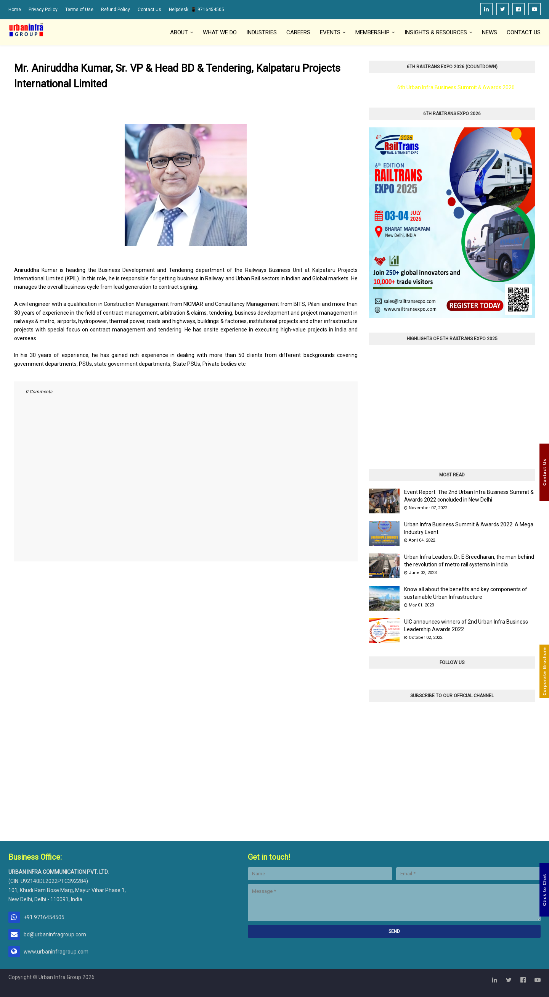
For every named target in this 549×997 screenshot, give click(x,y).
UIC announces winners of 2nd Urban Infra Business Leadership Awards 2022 (466, 625)
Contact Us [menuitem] (524, 32)
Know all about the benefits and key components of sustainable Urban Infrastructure (465, 593)
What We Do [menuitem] (220, 32)
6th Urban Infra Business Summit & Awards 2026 (456, 87)
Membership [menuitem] (372, 32)
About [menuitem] (179, 32)
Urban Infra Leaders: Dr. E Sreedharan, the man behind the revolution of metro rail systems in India (469, 561)
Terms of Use (79, 9)
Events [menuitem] (330, 32)
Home (14, 9)
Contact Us (149, 9)
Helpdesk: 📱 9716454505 (196, 9)
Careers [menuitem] (298, 32)
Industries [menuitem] (261, 32)
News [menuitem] (489, 32)
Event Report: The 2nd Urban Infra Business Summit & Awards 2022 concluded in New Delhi (469, 496)
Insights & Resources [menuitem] (436, 32)
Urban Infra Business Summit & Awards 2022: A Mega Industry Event (468, 528)
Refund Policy (115, 9)
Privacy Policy (43, 9)
